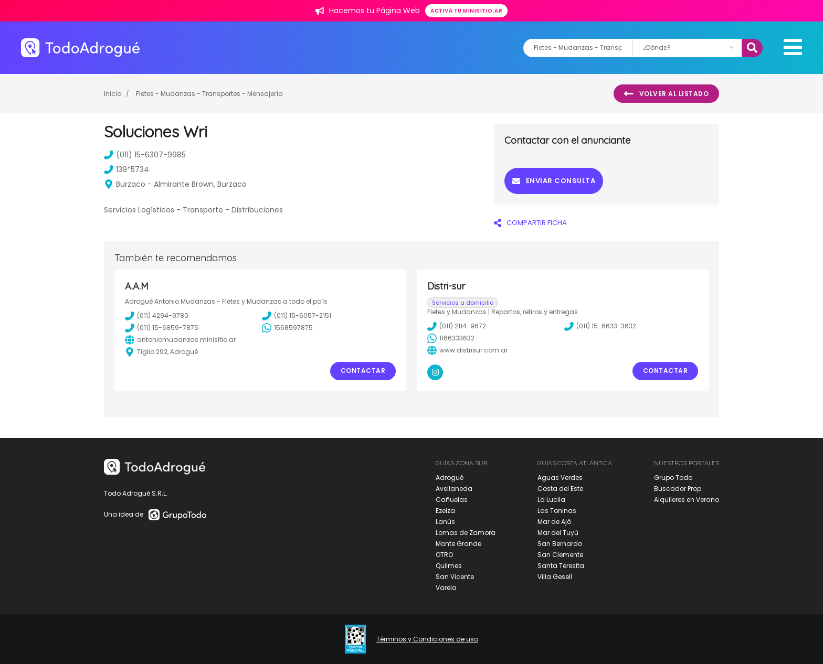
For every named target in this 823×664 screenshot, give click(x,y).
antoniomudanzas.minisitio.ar (180, 340)
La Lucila (551, 499)
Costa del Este (560, 488)
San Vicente (455, 576)
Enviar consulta (553, 181)
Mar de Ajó (554, 521)
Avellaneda (454, 488)
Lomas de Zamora (465, 532)
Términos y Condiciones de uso (427, 639)
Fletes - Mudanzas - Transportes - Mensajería (209, 93)
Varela (446, 587)
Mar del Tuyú (557, 532)
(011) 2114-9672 (456, 326)
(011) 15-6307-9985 (145, 154)
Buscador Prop (677, 488)
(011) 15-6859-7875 (161, 328)
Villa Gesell (554, 576)
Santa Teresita (560, 565)
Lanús (445, 521)
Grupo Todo (673, 477)
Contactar (363, 370)
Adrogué (449, 477)
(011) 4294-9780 (156, 315)
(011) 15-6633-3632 (600, 326)
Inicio (112, 93)
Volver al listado (666, 94)
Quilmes (449, 565)
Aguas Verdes (560, 477)
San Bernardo (559, 543)
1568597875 (287, 328)
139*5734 (126, 169)
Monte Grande (458, 543)
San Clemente (560, 554)
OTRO (444, 554)
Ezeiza (445, 510)
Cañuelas (452, 499)
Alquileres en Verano (686, 499)
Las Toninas (556, 510)
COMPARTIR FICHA (530, 223)
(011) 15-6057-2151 (296, 315)
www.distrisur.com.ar (467, 350)
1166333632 (450, 338)
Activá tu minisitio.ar (466, 11)
